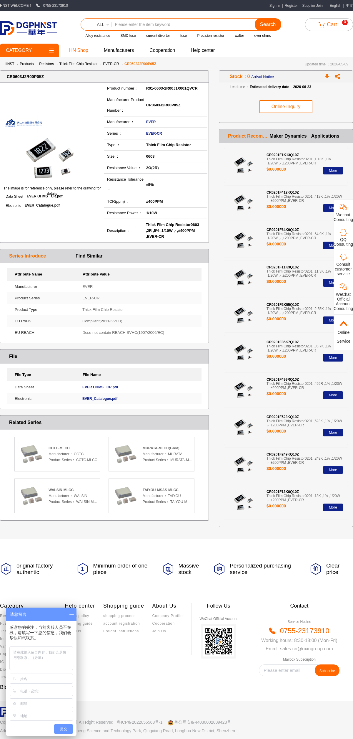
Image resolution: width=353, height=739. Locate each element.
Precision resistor (210, 36)
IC (2, 662)
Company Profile (167, 616)
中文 (349, 6)
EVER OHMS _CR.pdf (44, 196)
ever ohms (262, 36)
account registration (121, 623)
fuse (183, 36)
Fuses (5, 623)
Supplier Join (312, 6)
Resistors (47, 64)
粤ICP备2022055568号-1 (140, 722)
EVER (151, 122)
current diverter (158, 36)
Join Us (159, 631)
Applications (325, 135)
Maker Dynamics (288, 135)
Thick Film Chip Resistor (79, 64)
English (335, 6)
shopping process (119, 616)
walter (239, 36)
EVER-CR (111, 64)
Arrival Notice (262, 77)
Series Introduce (27, 255)
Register (291, 6)
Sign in (274, 6)
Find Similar (89, 255)
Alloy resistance (97, 36)
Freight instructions (121, 631)
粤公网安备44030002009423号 (202, 722)
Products (27, 64)
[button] (96, 24)
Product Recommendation (248, 135)
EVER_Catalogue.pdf (42, 205)
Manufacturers (119, 50)
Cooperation (162, 50)
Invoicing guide (79, 623)
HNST (9, 64)
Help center (203, 50)
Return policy (77, 616)
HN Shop (78, 50)
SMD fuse (128, 36)
